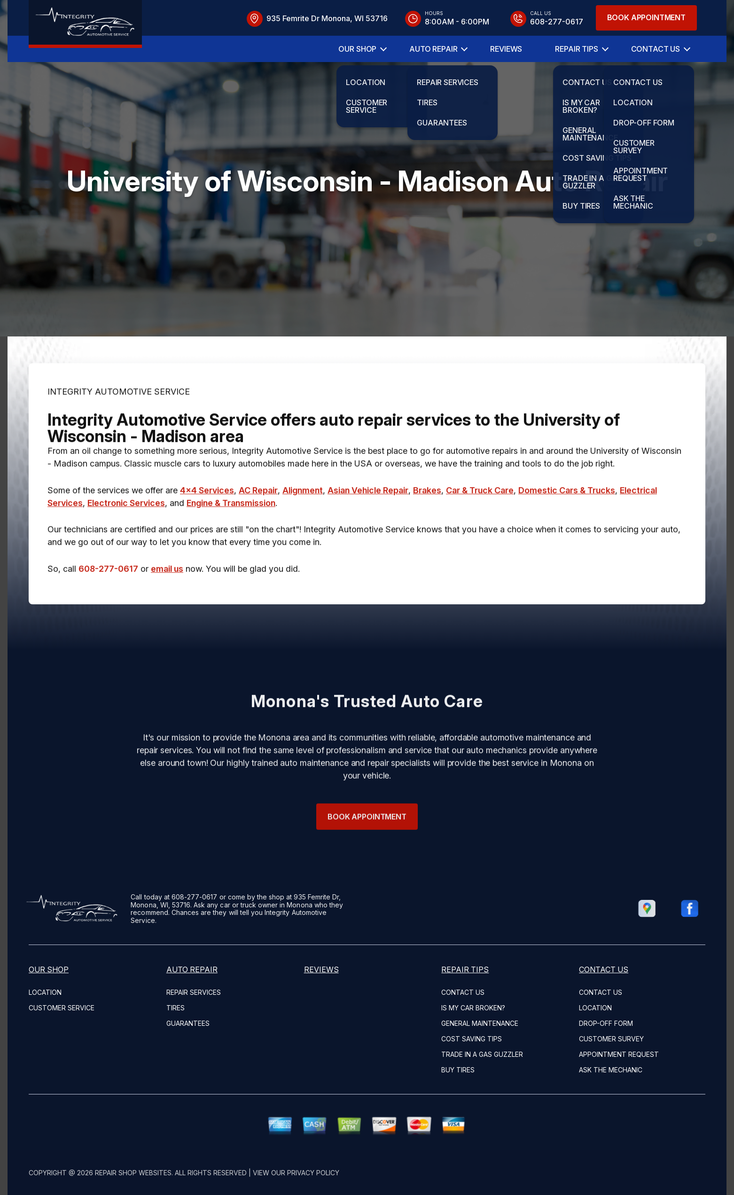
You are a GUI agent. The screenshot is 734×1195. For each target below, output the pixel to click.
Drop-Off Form (606, 1023)
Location (45, 992)
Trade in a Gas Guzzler (482, 1054)
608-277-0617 (108, 600)
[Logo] (85, 24)
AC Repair (258, 522)
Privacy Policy (313, 1173)
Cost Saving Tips (471, 1039)
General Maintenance (479, 1023)
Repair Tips (576, 49)
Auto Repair (433, 49)
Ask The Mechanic (610, 1070)
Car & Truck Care (480, 522)
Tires (175, 1008)
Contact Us (655, 49)
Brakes (427, 522)
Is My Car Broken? (473, 1008)
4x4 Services (207, 522)
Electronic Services (126, 534)
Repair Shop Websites (133, 1173)
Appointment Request (619, 1054)
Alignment (302, 522)
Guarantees (188, 1023)
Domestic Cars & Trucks (566, 522)
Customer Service (61, 1008)
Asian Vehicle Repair (368, 522)
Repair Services (193, 992)
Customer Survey (611, 1039)
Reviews (506, 49)
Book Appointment (646, 17)
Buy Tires (458, 1070)
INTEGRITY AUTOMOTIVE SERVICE (118, 423)
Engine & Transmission (231, 534)
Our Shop (357, 49)
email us (167, 600)
